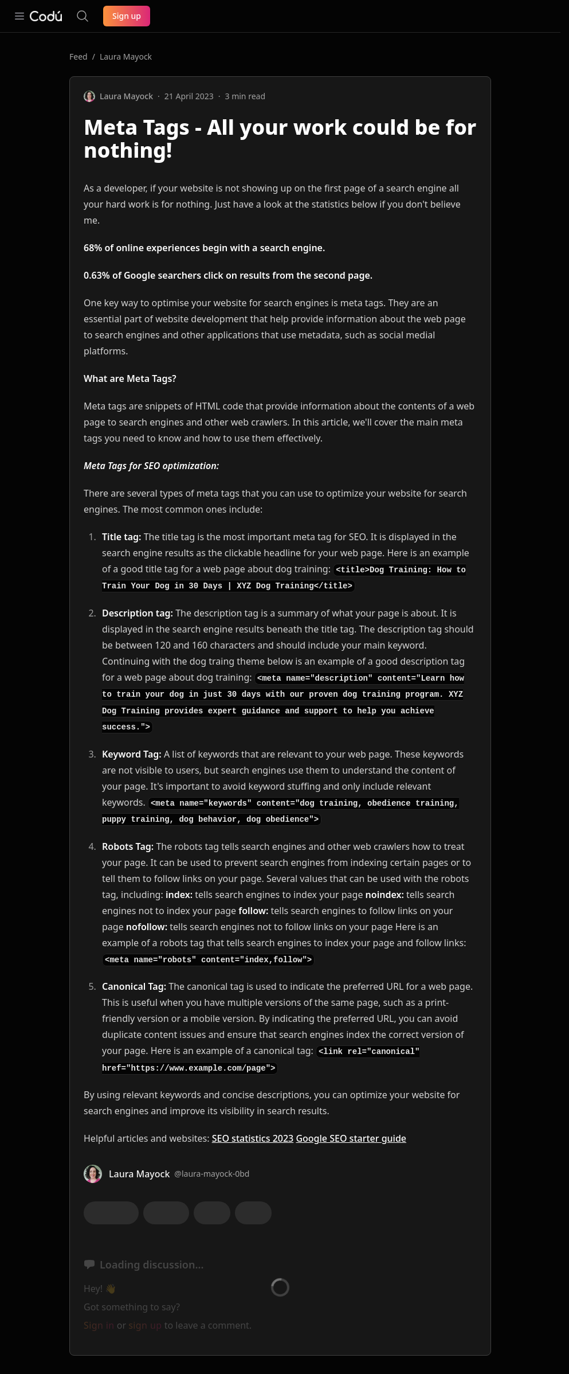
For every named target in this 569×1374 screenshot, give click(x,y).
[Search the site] (82, 16)
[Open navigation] (19, 16)
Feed (78, 56)
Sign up (126, 15)
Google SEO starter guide (351, 1138)
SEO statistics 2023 (253, 1138)
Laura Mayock (126, 56)
